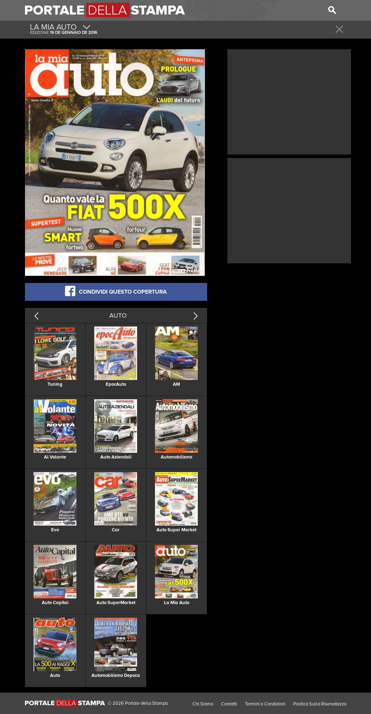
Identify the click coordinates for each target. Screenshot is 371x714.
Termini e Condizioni (265, 704)
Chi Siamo (202, 704)
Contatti (229, 704)
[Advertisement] (289, 101)
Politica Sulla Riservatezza (319, 704)
